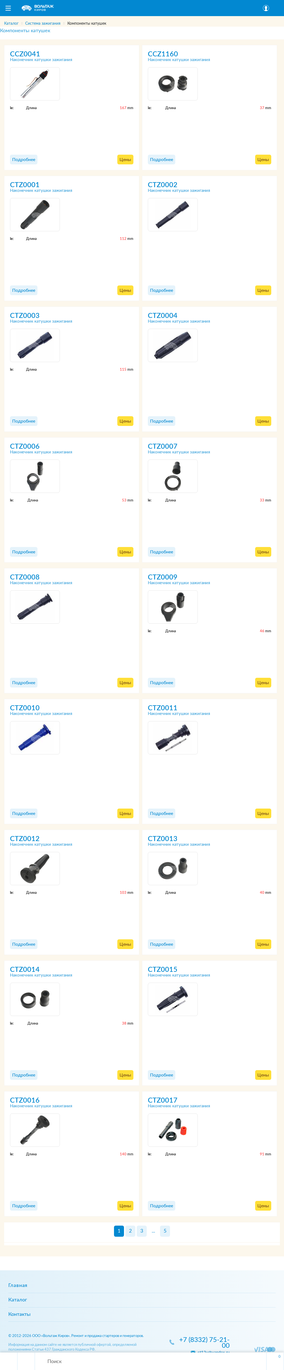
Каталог (17, 1300)
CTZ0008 (25, 577)
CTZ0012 (25, 838)
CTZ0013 (163, 838)
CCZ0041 (25, 54)
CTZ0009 (163, 577)
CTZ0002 (163, 185)
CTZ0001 (25, 185)
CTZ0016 (25, 1100)
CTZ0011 (163, 708)
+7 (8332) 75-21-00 (204, 1343)
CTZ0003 (25, 315)
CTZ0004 (163, 315)
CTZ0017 (163, 1100)
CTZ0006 (25, 446)
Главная (17, 1285)
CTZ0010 (25, 708)
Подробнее (23, 159)
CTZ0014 (25, 969)
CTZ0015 (163, 969)
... (153, 1231)
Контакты (19, 1314)
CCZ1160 (163, 54)
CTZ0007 (163, 446)
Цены (125, 159)
